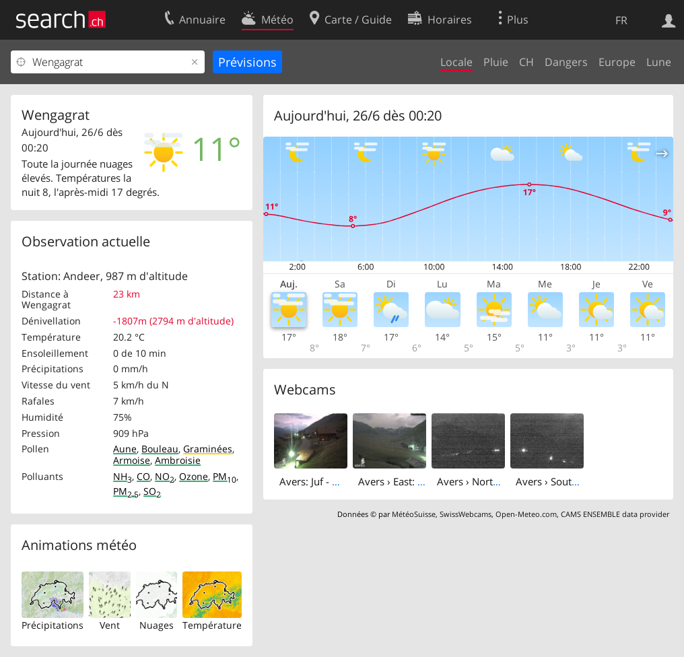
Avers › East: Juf (394, 481)
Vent (110, 625)
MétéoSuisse (414, 514)
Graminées (207, 448)
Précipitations (52, 625)
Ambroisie (178, 460)
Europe (617, 62)
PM (224, 476)
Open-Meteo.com (526, 514)
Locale (456, 62)
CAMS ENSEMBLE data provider (615, 514)
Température (212, 625)
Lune (658, 62)
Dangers (566, 62)
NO (164, 476)
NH (122, 476)
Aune (125, 448)
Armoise (131, 460)
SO (152, 491)
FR (621, 20)
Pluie (495, 62)
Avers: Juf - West (317, 481)
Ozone (193, 476)
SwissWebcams (465, 514)
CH (526, 62)
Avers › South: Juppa (562, 481)
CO (143, 476)
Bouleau (159, 448)
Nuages (156, 625)
